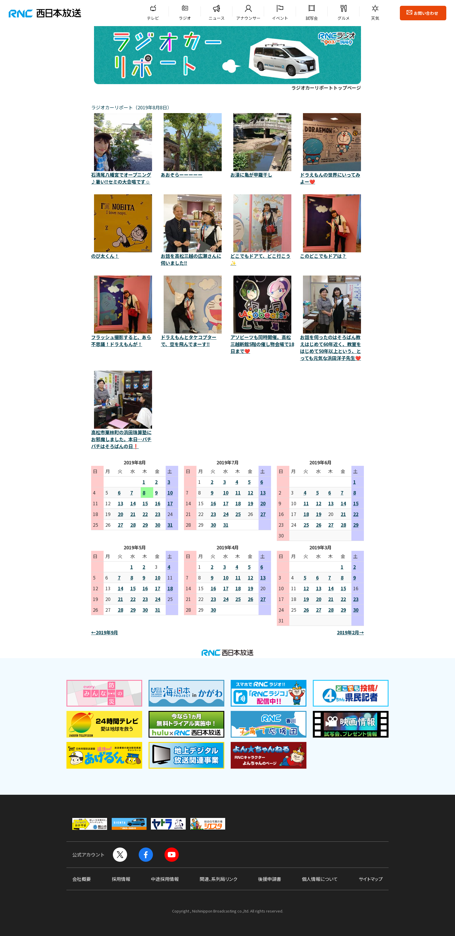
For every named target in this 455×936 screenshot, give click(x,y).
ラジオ (185, 18)
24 (225, 513)
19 (250, 503)
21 (133, 513)
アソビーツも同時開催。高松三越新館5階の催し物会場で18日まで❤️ (262, 315)
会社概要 (81, 878)
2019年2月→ (350, 632)
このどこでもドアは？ (332, 226)
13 (120, 503)
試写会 (312, 18)
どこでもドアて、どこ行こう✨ (262, 230)
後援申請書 (269, 878)
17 (170, 503)
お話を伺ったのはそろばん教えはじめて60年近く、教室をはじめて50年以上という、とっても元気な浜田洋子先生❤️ (332, 318)
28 (133, 524)
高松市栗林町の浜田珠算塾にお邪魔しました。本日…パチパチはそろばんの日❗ (123, 410)
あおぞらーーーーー (193, 145)
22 (145, 513)
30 (157, 524)
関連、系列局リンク (218, 878)
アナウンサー (248, 18)
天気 (375, 18)
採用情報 (121, 878)
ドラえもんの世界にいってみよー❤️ (332, 149)
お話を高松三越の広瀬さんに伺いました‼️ (193, 230)
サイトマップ (371, 878)
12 (250, 492)
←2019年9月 (104, 632)
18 (238, 503)
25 (238, 513)
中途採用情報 (165, 878)
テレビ (153, 18)
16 (157, 503)
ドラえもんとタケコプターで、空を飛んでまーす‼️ (193, 311)
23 (157, 513)
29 (145, 524)
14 (133, 503)
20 (120, 513)
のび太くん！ (123, 226)
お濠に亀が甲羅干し (262, 145)
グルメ (343, 18)
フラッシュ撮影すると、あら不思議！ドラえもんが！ (123, 311)
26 (318, 524)
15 (145, 503)
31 (170, 524)
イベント (280, 18)
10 (170, 492)
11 (238, 492)
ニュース (217, 18)
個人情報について (320, 878)
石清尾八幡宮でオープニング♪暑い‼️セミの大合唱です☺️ (123, 149)
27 (120, 524)
